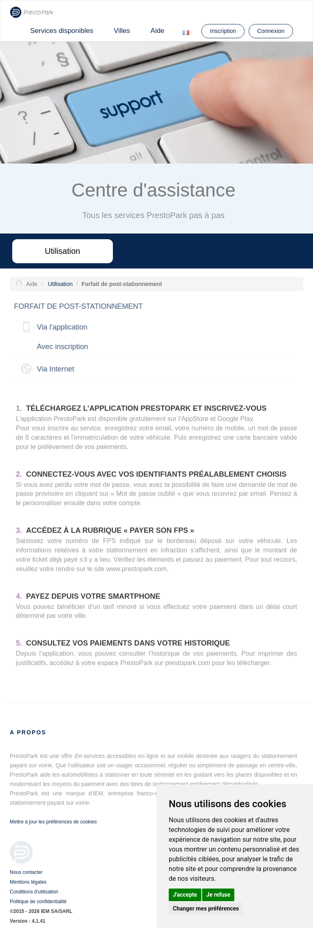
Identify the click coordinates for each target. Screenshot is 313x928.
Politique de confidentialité (38, 901)
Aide (157, 31)
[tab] (152, 327)
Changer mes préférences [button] (206, 908)
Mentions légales (28, 882)
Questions (164, 251)
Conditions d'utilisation (34, 892)
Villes (122, 31)
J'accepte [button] (185, 894)
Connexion (270, 31)
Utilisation (62, 251)
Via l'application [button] (60, 327)
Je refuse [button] (218, 894)
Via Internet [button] (53, 369)
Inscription (223, 31)
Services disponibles (61, 31)
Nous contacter (26, 872)
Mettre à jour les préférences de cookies (53, 822)
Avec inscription (60, 347)
